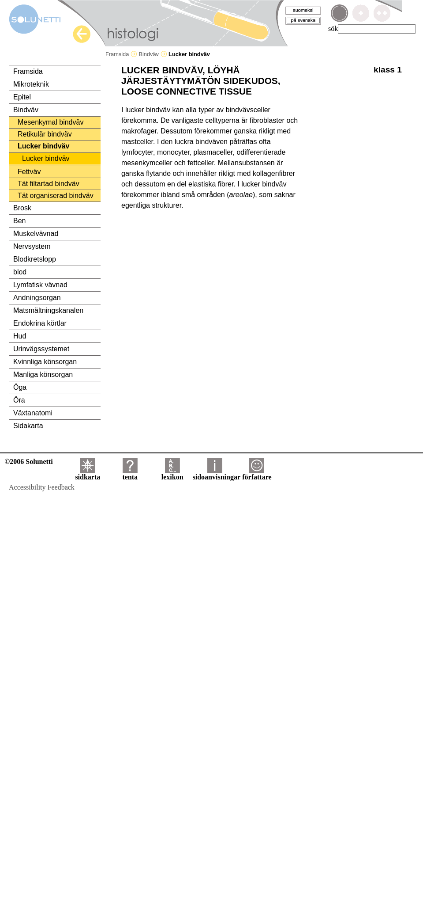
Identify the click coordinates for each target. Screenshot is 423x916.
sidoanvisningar (216, 474)
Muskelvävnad (35, 233)
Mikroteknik (31, 84)
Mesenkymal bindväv (50, 122)
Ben (19, 220)
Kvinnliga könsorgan (45, 361)
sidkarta (87, 474)
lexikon (172, 474)
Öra (19, 400)
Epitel (22, 97)
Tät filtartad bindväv (48, 183)
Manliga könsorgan (43, 374)
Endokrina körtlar (40, 323)
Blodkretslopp (34, 259)
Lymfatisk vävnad (40, 285)
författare (256, 474)
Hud (19, 336)
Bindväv (153, 54)
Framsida (121, 54)
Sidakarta (28, 425)
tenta (130, 474)
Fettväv (29, 171)
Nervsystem (31, 246)
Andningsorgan (37, 297)
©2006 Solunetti (28, 461)
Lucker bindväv (43, 146)
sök (333, 28)
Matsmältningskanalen (48, 310)
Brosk (22, 208)
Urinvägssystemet (41, 349)
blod (19, 272)
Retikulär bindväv (45, 134)
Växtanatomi (32, 413)
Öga (19, 387)
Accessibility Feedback (42, 487)
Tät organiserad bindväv (56, 195)
